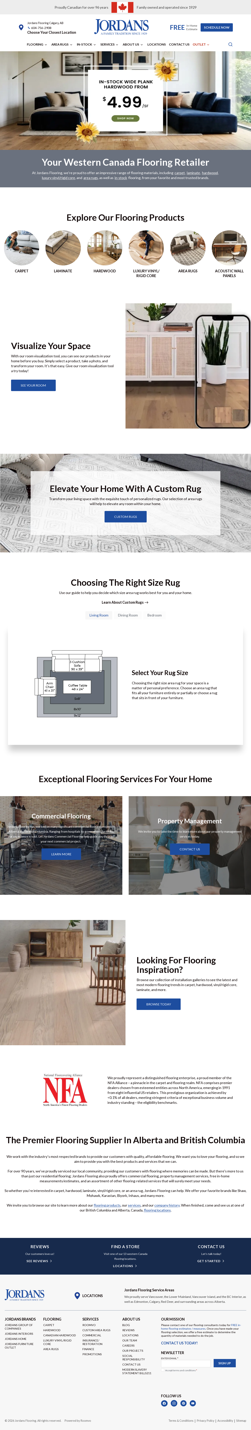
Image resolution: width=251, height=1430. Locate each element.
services (134, 1205)
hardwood (210, 173)
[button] (51, 32)
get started (209, 1261)
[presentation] (191, 1381)
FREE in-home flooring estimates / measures (201, 1326)
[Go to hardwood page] (104, 254)
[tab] (98, 616)
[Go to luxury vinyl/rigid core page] (146, 254)
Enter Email (169, 1358)
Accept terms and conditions (181, 1370)
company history (167, 1205)
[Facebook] (164, 1403)
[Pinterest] (183, 1403)
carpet (180, 173)
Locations (156, 44)
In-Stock (84, 44)
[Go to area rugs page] (187, 254)
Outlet (199, 44)
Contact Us (179, 44)
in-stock (121, 178)
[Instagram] (174, 1403)
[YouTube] (193, 1403)
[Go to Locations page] (88, 1295)
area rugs (90, 178)
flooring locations (157, 1210)
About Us (131, 44)
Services (107, 44)
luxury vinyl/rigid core (58, 178)
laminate (193, 173)
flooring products (107, 1205)
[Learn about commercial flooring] (61, 854)
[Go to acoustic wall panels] (229, 254)
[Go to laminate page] (63, 254)
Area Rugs (60, 44)
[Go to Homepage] (24, 1295)
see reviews (37, 1261)
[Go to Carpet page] (21, 254)
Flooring (35, 44)
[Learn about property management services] (190, 849)
